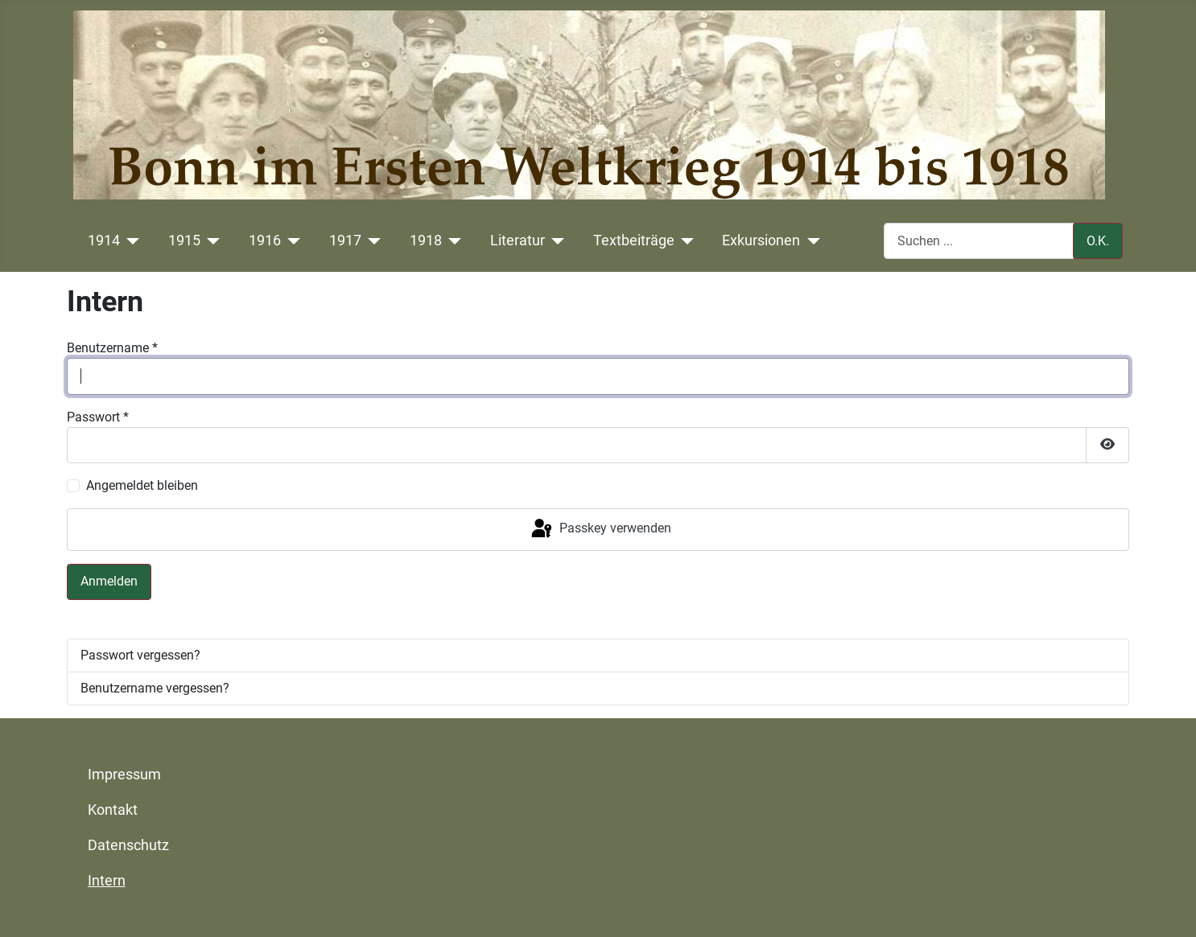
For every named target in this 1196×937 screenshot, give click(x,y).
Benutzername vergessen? (154, 688)
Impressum (124, 774)
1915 (184, 240)
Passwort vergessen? (140, 655)
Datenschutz (128, 845)
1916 (265, 240)
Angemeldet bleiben (142, 485)
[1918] (452, 240)
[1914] (130, 240)
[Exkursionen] (810, 240)
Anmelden (109, 581)
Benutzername (112, 347)
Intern (107, 881)
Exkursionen (761, 240)
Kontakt (113, 810)
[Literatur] (555, 240)
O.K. (1098, 241)
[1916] (291, 240)
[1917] (371, 240)
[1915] (210, 240)
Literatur (517, 240)
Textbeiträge (633, 240)
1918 (426, 240)
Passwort (98, 417)
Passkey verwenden (600, 529)
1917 (345, 240)
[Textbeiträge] (684, 240)
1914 (104, 240)
